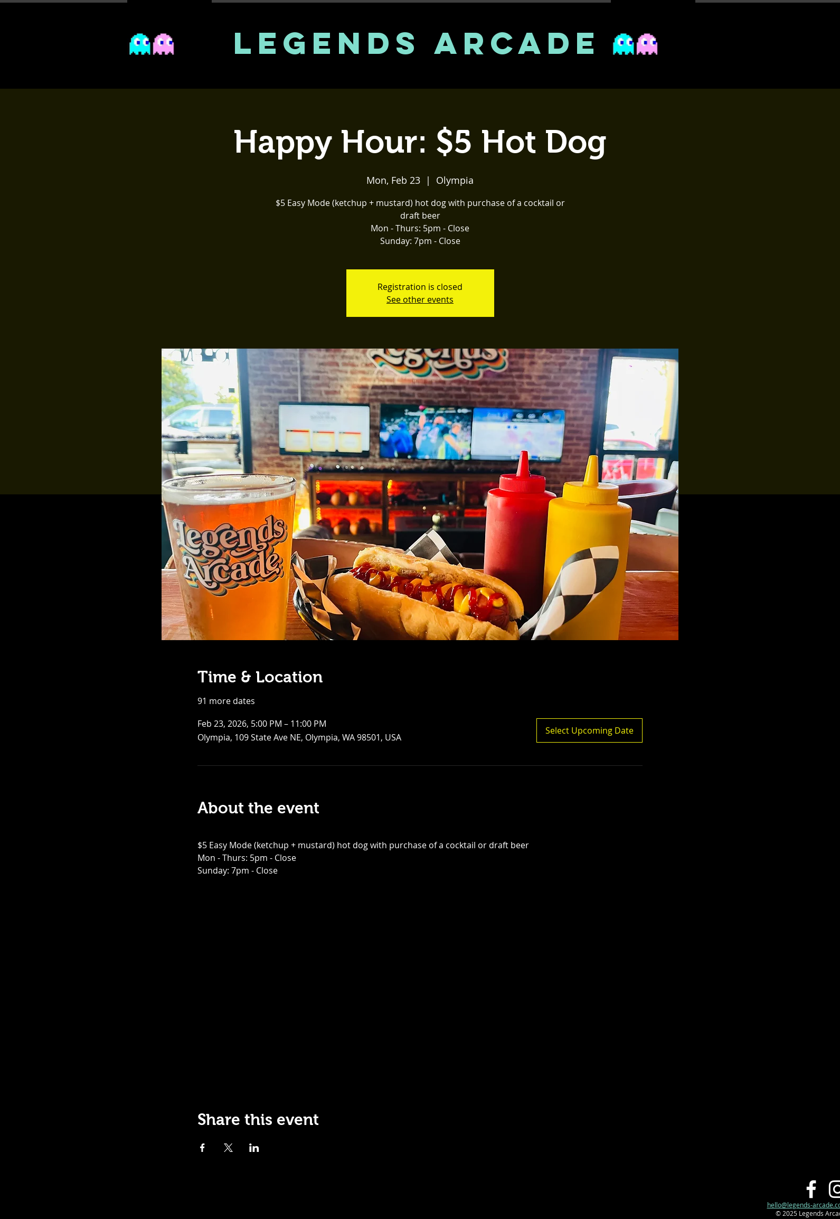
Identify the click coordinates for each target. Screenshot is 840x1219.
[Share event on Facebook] (202, 1147)
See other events (420, 299)
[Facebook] (811, 1189)
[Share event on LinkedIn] (254, 1147)
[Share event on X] (228, 1147)
